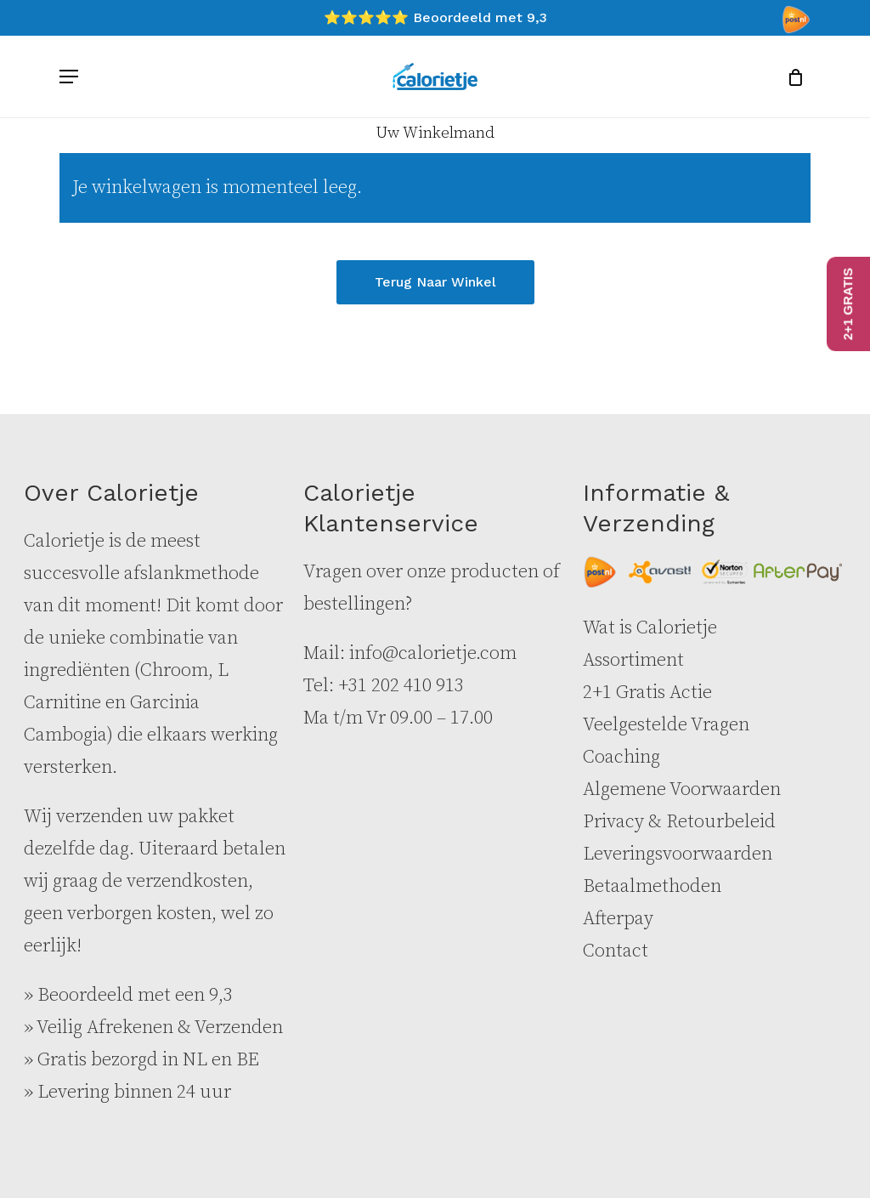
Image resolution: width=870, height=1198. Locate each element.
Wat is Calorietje (650, 627)
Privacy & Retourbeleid (679, 821)
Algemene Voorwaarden (682, 789)
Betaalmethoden (652, 886)
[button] (68, 76)
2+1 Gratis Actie (647, 692)
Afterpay (618, 918)
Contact (615, 951)
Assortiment (633, 660)
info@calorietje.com (433, 653)
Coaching (621, 757)
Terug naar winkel (435, 282)
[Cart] (790, 76)
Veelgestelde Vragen (666, 724)
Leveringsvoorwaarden (677, 854)
